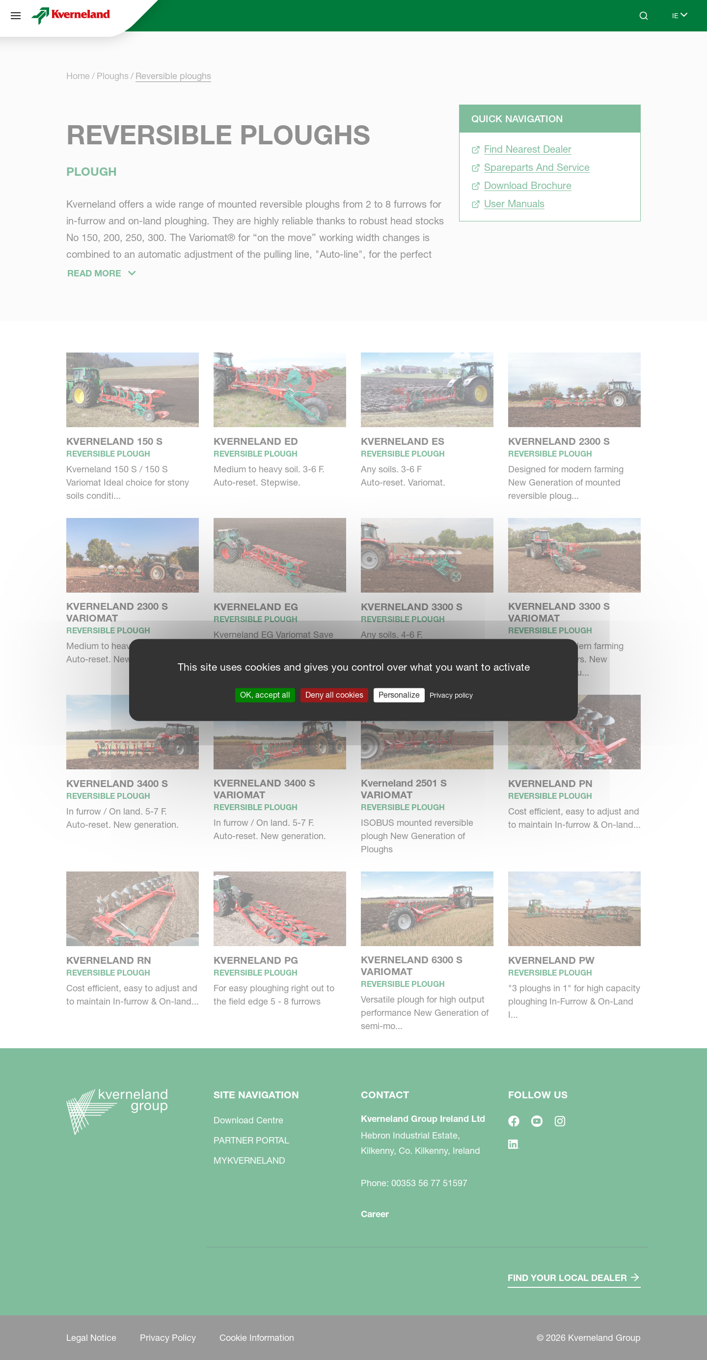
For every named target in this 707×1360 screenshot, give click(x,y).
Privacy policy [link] (451, 695)
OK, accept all (265, 695)
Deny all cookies (334, 695)
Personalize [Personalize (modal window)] (399, 695)
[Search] (644, 16)
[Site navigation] (15, 15)
